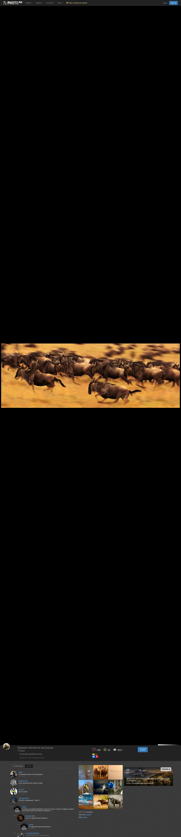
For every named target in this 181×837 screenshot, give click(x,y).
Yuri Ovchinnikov (24, 798)
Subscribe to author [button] (143, 749)
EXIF (29, 766)
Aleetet (24, 807)
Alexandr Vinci (23, 781)
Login (165, 3)
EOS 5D (88, 815)
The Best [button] (50, 3)
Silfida (20, 772)
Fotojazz (21, 751)
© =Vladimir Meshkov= (32, 833)
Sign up (173, 3)
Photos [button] (29, 3)
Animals (84, 817)
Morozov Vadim (30, 816)
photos (89, 812)
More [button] (60, 3)
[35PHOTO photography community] (12, 3)
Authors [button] (39, 3)
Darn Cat (21, 789)
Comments (18, 766)
